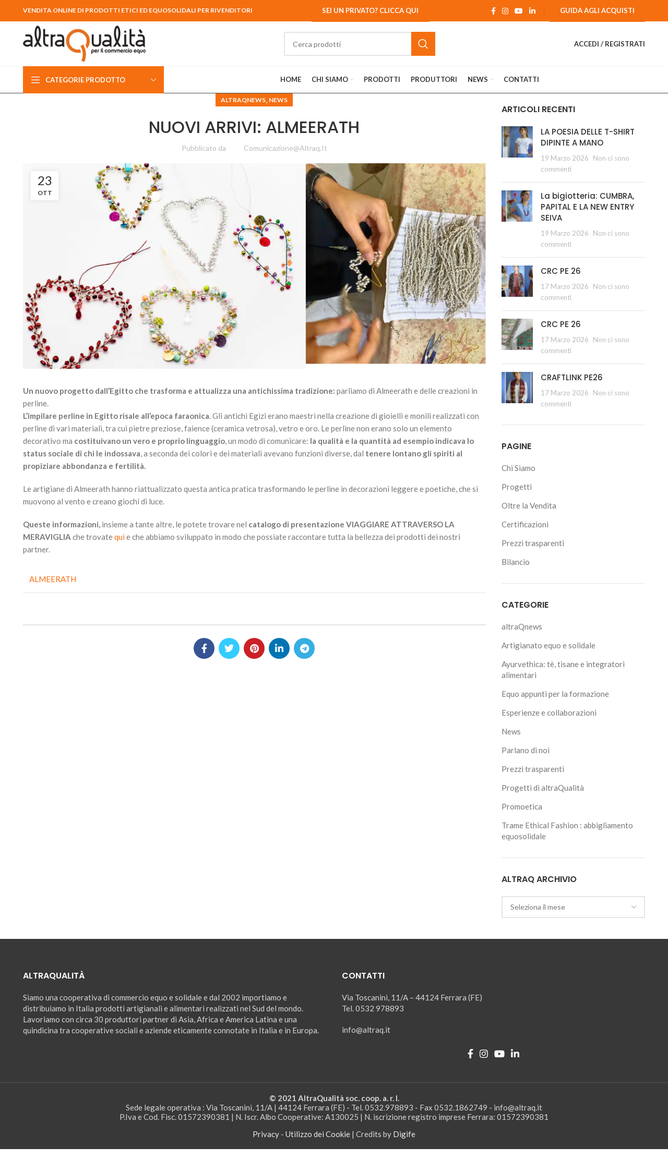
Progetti (517, 496)
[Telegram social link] (304, 658)
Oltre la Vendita (529, 515)
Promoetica (522, 816)
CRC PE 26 (561, 280)
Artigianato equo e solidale (548, 655)
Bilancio (516, 571)
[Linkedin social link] (532, 11)
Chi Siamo (518, 477)
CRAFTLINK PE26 (572, 386)
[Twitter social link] (229, 658)
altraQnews (243, 110)
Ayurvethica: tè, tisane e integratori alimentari (563, 679)
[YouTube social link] (518, 11)
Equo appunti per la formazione (555, 703)
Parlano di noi (526, 760)
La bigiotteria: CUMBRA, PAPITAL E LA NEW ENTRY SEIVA (587, 216)
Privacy (266, 1144)
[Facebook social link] (493, 11)
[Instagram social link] (505, 11)
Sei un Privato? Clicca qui (370, 10)
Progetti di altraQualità (543, 797)
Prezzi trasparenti (533, 553)
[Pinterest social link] (254, 658)
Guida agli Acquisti (597, 10)
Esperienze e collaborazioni (549, 722)
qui (120, 546)
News (278, 110)
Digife (404, 1144)
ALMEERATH (52, 589)
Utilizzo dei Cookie (317, 1144)
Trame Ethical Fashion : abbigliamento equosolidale (567, 840)
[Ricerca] (370, 49)
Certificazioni (525, 534)
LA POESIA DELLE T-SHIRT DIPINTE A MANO (588, 147)
